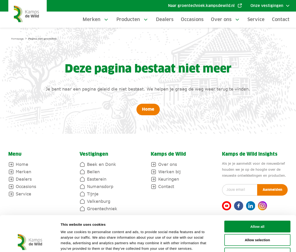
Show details (242, 243)
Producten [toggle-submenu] (128, 19)
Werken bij (169, 171)
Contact (281, 19)
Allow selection (257, 209)
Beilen (93, 171)
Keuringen (168, 179)
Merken (23, 171)
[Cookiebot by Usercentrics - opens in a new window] (30, 243)
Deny (257, 223)
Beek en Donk (101, 164)
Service (256, 19)
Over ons (167, 164)
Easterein (96, 179)
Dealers (164, 19)
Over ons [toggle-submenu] (221, 19)
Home (148, 109)
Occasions (192, 19)
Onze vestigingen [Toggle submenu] (266, 6)
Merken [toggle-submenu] (91, 19)
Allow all (257, 195)
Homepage (17, 38)
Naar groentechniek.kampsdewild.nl (201, 6)
